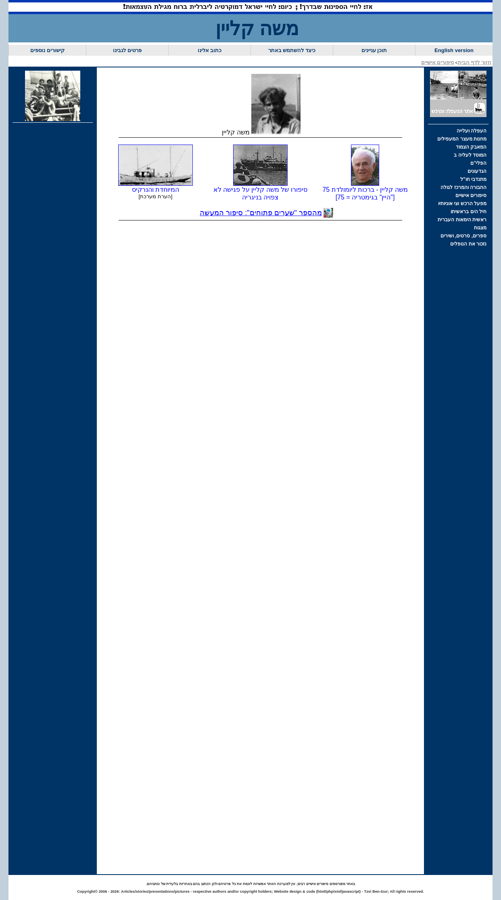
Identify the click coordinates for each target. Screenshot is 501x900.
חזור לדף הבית (474, 62)
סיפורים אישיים (437, 62)
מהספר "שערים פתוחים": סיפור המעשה (261, 213)
